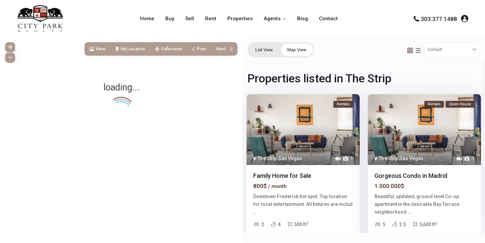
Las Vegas (290, 158)
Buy (169, 19)
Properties (240, 19)
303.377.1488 (439, 19)
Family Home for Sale (282, 175)
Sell (189, 19)
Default (435, 49)
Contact (328, 19)
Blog (302, 19)
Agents (272, 19)
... (255, 212)
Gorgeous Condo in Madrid (411, 175)
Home (147, 19)
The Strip (267, 158)
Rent (210, 19)
